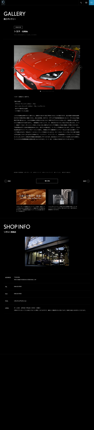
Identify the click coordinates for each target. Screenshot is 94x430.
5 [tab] (46, 91)
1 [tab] (40, 91)
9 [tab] (52, 91)
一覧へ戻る (47, 181)
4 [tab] (44, 91)
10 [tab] (53, 91)
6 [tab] (47, 91)
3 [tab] (43, 91)
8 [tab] (50, 91)
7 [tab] (49, 91)
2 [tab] (41, 91)
